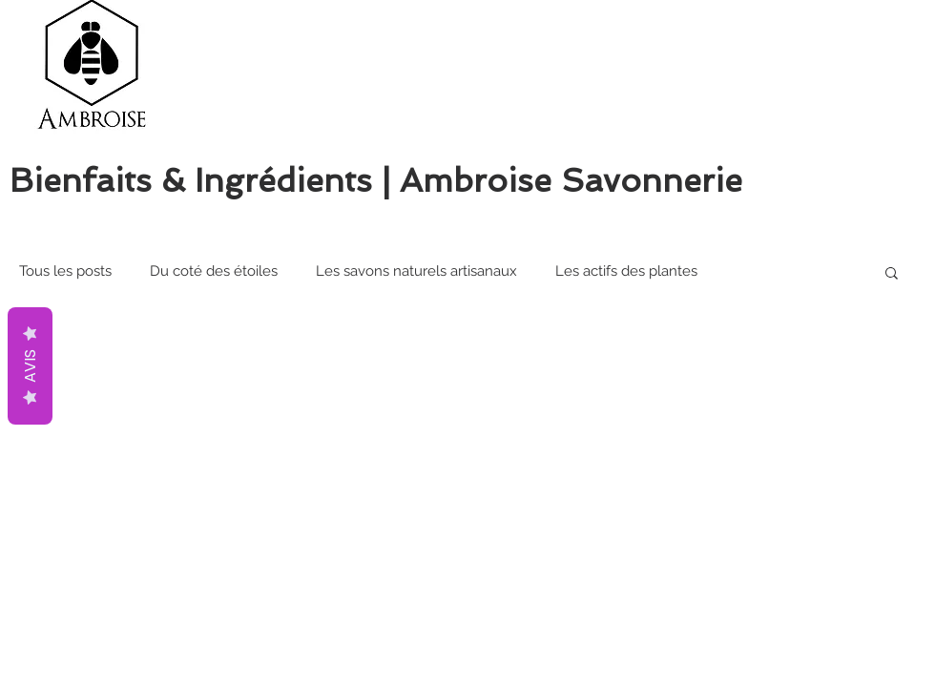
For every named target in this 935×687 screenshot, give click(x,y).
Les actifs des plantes (626, 271)
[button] (892, 274)
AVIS (30, 366)
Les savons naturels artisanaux (416, 271)
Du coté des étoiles (214, 271)
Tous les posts (65, 271)
